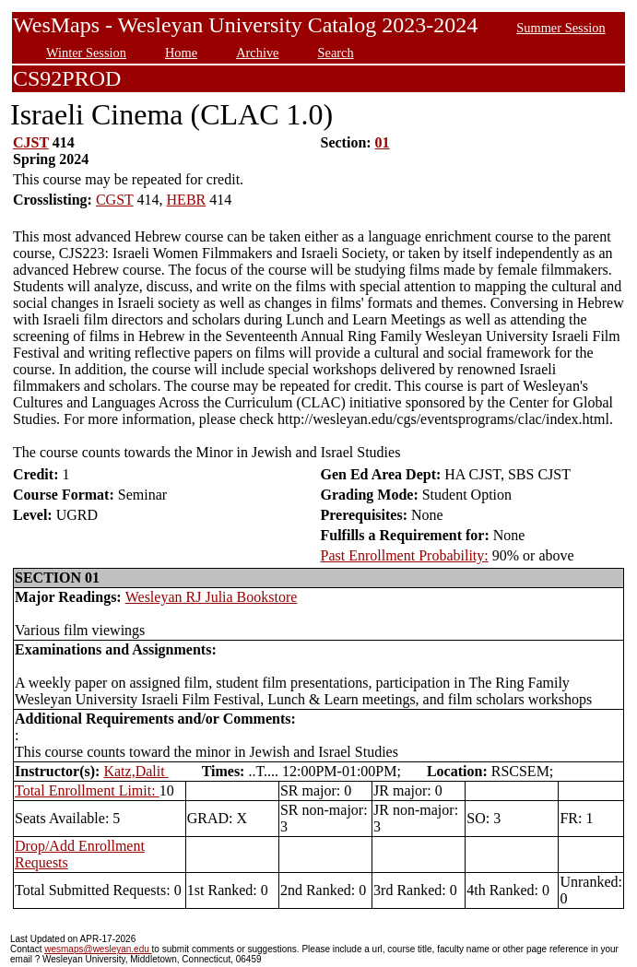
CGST (115, 199)
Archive (257, 52)
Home (181, 52)
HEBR (186, 199)
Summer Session (560, 27)
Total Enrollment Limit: (87, 790)
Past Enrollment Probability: (405, 555)
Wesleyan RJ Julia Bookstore (211, 597)
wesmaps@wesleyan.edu (97, 949)
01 (382, 142)
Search (336, 52)
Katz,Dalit (135, 771)
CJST (31, 142)
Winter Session (86, 52)
